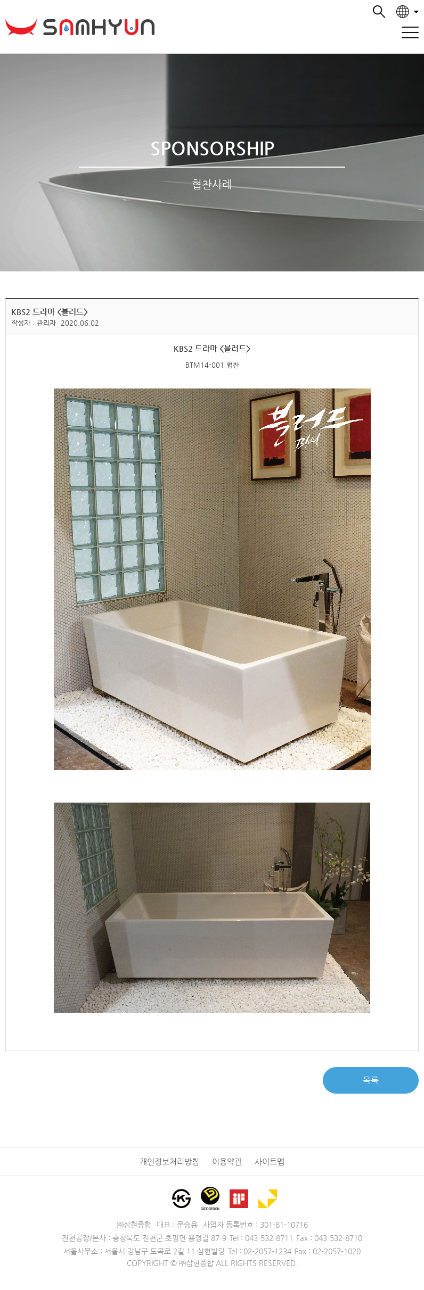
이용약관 (227, 1161)
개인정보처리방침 (169, 1161)
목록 (371, 1080)
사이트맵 (269, 1161)
